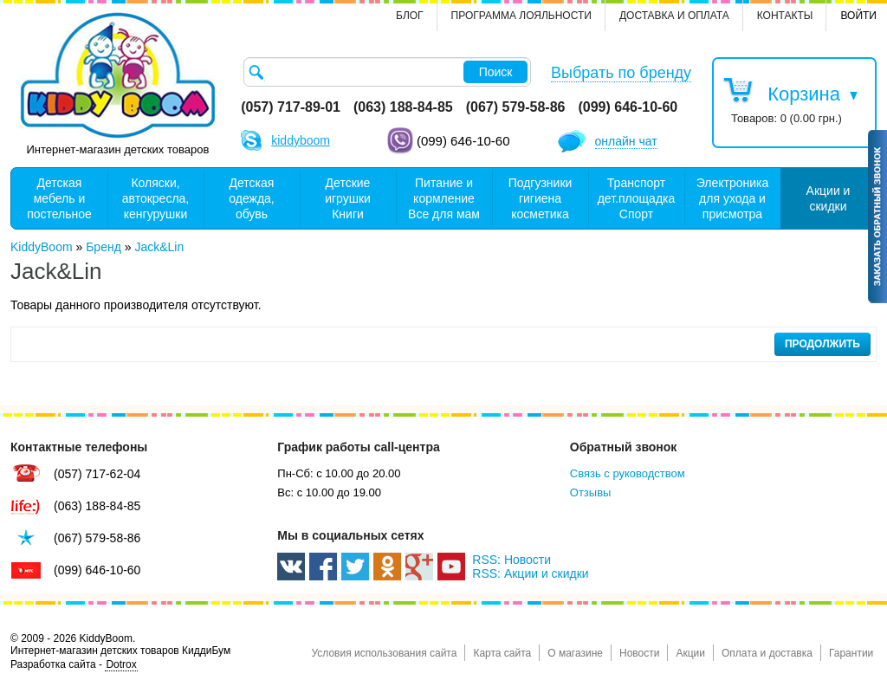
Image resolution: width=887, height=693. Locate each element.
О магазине (575, 653)
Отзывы (591, 492)
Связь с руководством (627, 473)
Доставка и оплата (674, 16)
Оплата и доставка (767, 653)
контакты (785, 16)
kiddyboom (300, 140)
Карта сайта (502, 653)
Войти (858, 16)
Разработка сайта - (74, 664)
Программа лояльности (521, 16)
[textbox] (387, 72)
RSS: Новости (511, 560)
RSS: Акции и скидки (530, 573)
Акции (690, 653)
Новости (639, 653)
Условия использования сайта (383, 653)
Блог (410, 16)
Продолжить (822, 344)
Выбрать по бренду (621, 72)
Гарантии (851, 653)
